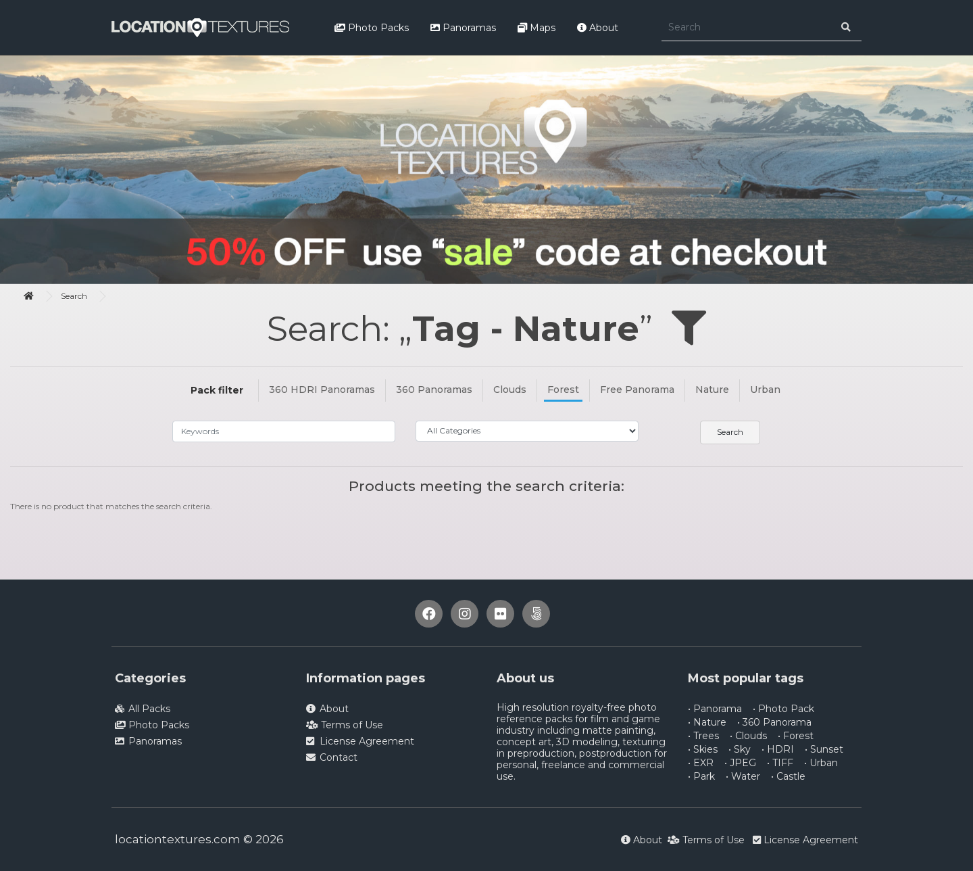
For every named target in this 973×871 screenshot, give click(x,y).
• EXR (701, 763)
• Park (701, 776)
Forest (563, 389)
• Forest (796, 736)
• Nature (707, 722)
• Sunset (824, 749)
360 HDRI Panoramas (322, 389)
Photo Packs (371, 28)
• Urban (821, 763)
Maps (536, 28)
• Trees (703, 736)
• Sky (739, 749)
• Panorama (715, 709)
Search (74, 296)
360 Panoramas (434, 389)
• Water (743, 776)
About (597, 28)
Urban (765, 389)
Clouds (509, 389)
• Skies (703, 749)
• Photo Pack (783, 709)
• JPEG (740, 763)
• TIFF (780, 763)
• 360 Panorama (774, 722)
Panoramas (463, 28)
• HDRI (778, 749)
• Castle (788, 776)
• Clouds (748, 736)
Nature (712, 389)
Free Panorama (637, 389)
